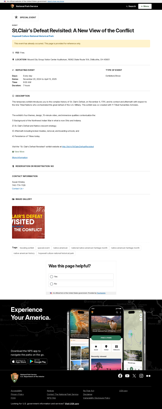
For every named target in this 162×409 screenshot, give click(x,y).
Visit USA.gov (72, 403)
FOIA (13, 398)
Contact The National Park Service (62, 394)
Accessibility (16, 390)
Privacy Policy (17, 394)
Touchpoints (101, 293)
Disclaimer (87, 394)
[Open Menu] (144, 6)
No (55, 283)
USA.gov (123, 390)
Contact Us (17, 188)
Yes (55, 276)
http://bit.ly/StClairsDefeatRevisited (78, 146)
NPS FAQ (51, 398)
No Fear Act (88, 390)
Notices (50, 390)
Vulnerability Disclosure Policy (96, 398)
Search (131, 6)
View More (18, 151)
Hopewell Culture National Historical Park (33, 36)
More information (20, 157)
